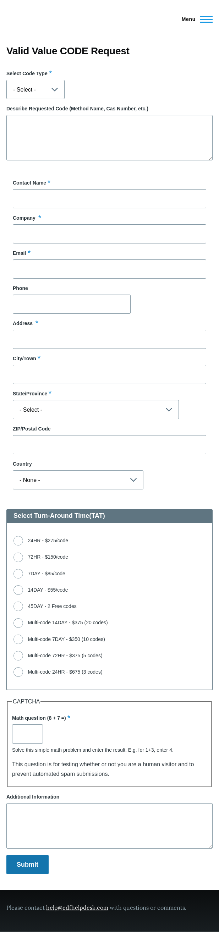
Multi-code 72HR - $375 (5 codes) (65, 655)
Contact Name (29, 183)
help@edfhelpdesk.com (77, 907)
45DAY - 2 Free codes (52, 606)
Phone (20, 288)
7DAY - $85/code (46, 573)
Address (23, 323)
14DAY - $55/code (48, 590)
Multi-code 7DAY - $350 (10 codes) (66, 639)
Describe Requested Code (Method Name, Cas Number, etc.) (77, 108)
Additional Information (32, 797)
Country (22, 464)
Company (25, 218)
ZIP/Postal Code (32, 429)
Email (19, 253)
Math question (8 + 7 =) (39, 718)
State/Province (30, 393)
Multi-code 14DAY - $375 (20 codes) (68, 622)
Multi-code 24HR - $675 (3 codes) (65, 672)
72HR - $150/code (48, 557)
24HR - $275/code (48, 540)
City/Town (24, 358)
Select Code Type (27, 73)
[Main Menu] (195, 19)
